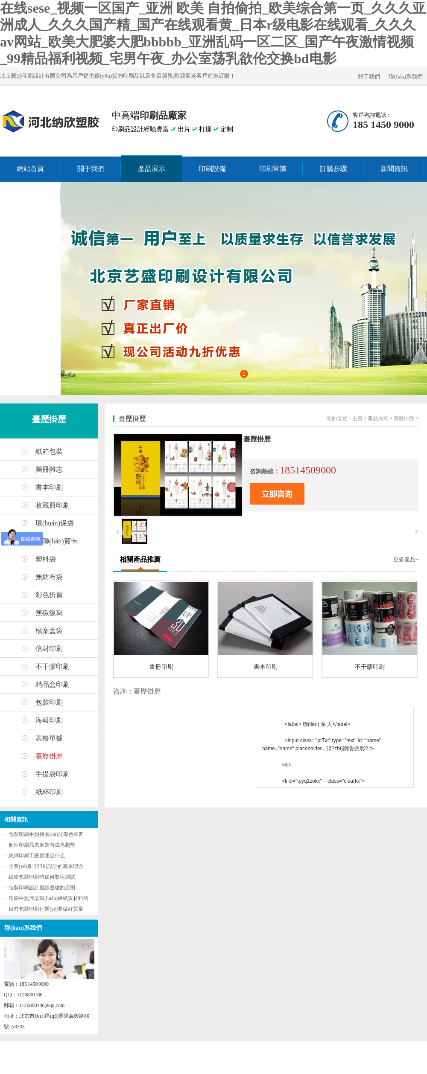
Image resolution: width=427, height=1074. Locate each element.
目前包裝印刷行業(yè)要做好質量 (46, 909)
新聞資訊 (394, 168)
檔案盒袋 (49, 630)
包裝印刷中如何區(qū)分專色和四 (46, 834)
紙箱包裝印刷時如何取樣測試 (42, 877)
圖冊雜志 (49, 469)
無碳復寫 (49, 612)
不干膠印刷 (52, 666)
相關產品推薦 (140, 559)
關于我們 (369, 76)
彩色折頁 (49, 594)
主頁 (357, 418)
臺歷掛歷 (49, 419)
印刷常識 (273, 168)
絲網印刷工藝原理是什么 (37, 856)
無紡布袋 (49, 577)
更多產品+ (405, 559)
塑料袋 (45, 559)
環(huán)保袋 (54, 523)
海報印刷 (49, 720)
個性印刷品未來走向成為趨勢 (42, 845)
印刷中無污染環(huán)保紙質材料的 (48, 898)
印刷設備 (212, 168)
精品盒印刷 (52, 684)
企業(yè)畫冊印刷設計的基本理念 (46, 866)
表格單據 (49, 738)
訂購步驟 (333, 168)
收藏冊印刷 (52, 505)
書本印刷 (49, 487)
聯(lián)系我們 (406, 76)
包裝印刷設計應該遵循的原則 (42, 888)
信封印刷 (49, 648)
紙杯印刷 (49, 791)
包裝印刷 (49, 702)
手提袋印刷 (52, 774)
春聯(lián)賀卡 (56, 541)
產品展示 (151, 168)
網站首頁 (30, 168)
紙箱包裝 (49, 451)
